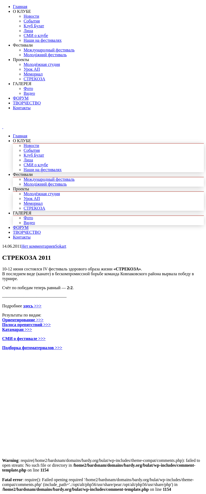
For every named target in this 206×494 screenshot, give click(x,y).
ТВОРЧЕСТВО (27, 103)
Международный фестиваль (49, 50)
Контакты (22, 107)
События (32, 21)
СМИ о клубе (36, 35)
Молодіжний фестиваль (45, 54)
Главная (20, 6)
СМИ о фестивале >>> (24, 338)
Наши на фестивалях (43, 40)
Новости (31, 16)
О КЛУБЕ (22, 11)
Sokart (60, 246)
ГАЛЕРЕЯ (22, 83)
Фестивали (23, 45)
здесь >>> (32, 306)
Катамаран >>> (17, 329)
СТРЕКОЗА (34, 79)
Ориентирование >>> (22, 320)
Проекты (21, 59)
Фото (28, 88)
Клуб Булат (34, 26)
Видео (29, 93)
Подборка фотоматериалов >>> (32, 347)
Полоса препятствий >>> (26, 324)
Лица (28, 30)
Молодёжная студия (42, 64)
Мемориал (33, 74)
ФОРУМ (20, 98)
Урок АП (32, 69)
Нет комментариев (38, 246)
